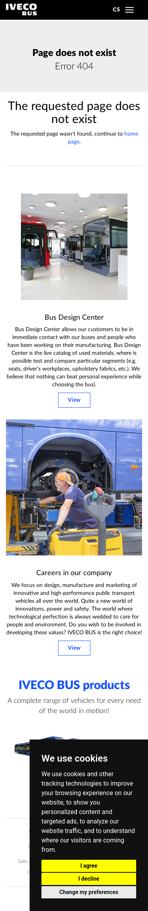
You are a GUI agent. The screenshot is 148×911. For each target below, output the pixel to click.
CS (116, 10)
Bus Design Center (74, 317)
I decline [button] (88, 879)
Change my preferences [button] (88, 892)
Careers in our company (74, 573)
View (74, 400)
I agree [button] (88, 866)
